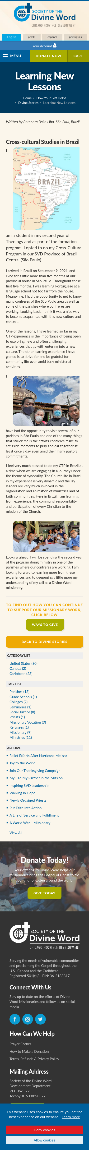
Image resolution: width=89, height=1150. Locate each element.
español (52, 37)
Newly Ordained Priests (27, 800)
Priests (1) (17, 717)
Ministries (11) (20, 737)
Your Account (44, 45)
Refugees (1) (19, 727)
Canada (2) (17, 668)
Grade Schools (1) (23, 697)
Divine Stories (28, 103)
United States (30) (23, 663)
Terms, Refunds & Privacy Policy (34, 1059)
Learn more (71, 1117)
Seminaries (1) (20, 707)
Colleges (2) (18, 702)
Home (27, 98)
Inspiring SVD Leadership (29, 785)
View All (15, 833)
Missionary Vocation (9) (27, 722)
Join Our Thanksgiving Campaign (34, 770)
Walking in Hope (22, 793)
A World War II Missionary (29, 823)
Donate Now (48, 56)
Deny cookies (44, 1130)
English (11, 37)
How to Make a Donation (29, 1051)
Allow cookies (44, 1140)
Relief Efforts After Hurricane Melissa (38, 755)
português (75, 37)
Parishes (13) (19, 691)
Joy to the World (22, 763)
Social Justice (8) (22, 712)
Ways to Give (45, 625)
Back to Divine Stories (44, 642)
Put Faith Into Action (25, 808)
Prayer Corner (20, 1044)
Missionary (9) (20, 732)
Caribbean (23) (20, 673)
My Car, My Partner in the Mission (36, 778)
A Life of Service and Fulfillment (34, 815)
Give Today (44, 893)
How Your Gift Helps (51, 98)
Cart (78, 56)
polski (32, 37)
